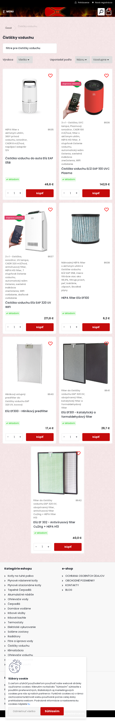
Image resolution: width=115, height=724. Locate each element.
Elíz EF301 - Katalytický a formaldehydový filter (78, 421)
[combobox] (82, 59)
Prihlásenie (83, 2)
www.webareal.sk (72, 720)
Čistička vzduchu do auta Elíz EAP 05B (28, 160)
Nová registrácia (103, 2)
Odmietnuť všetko (24, 711)
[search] (101, 12)
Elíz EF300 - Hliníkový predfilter (28, 416)
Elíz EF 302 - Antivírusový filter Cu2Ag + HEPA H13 (55, 531)
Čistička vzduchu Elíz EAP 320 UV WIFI (30, 308)
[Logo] (57, 11)
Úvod (8, 28)
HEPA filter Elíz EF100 (75, 299)
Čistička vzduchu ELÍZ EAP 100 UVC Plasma (82, 171)
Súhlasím (52, 711)
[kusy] (15, 193)
